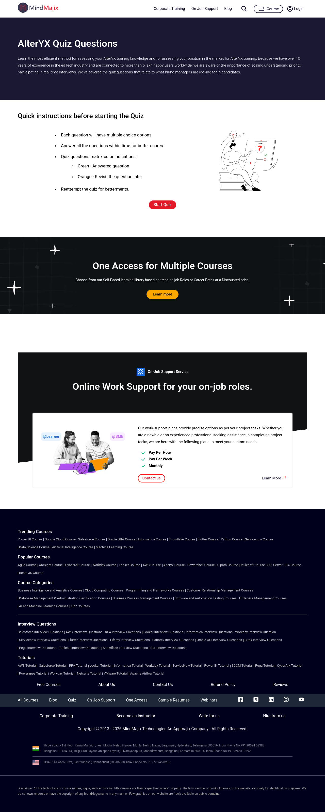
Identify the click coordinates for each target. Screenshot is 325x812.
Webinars (208, 700)
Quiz (72, 700)
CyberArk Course (77, 565)
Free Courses (49, 684)
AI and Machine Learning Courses (43, 606)
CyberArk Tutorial (289, 665)
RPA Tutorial (78, 665)
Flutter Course (208, 539)
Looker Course (129, 565)
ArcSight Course (50, 565)
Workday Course (104, 565)
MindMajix (132, 728)
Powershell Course (201, 565)
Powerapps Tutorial (33, 673)
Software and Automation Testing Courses (206, 598)
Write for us (209, 715)
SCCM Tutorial (242, 665)
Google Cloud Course (60, 539)
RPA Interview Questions (123, 632)
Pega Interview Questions (37, 648)
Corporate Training (169, 8)
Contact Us (163, 684)
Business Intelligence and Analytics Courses (50, 590)
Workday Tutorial (157, 665)
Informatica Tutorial (128, 665)
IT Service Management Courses (263, 598)
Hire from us (274, 715)
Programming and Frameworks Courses (155, 590)
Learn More (274, 477)
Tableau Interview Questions (79, 648)
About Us (107, 684)
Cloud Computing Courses (104, 590)
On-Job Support (204, 8)
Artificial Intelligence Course (72, 547)
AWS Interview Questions (84, 632)
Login (298, 8)
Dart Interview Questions (168, 648)
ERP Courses (80, 606)
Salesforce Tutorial (53, 665)
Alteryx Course (174, 565)
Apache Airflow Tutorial (147, 673)
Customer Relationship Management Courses (220, 590)
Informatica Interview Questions (209, 632)
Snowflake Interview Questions (125, 648)
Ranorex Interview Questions (173, 640)
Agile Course (27, 565)
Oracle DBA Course (122, 539)
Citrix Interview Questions (263, 640)
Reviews (280, 684)
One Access (136, 700)
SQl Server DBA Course (284, 565)
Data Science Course (34, 547)
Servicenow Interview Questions (42, 640)
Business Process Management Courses (142, 598)
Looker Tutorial (100, 665)
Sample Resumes (174, 700)
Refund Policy (223, 684)
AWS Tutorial (27, 665)
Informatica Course (152, 539)
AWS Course (152, 565)
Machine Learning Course (114, 547)
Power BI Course (30, 539)
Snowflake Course (182, 539)
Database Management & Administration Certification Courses (64, 598)
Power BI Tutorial (216, 665)
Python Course (231, 539)
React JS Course (31, 573)
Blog (228, 8)
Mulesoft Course (252, 565)
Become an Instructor (135, 715)
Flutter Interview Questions (88, 640)
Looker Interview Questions (163, 632)
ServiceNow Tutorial (187, 665)
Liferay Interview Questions (130, 640)
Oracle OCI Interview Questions (219, 640)
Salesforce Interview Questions (40, 632)
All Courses (28, 700)
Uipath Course (227, 565)
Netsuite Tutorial (89, 673)
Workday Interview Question (255, 632)
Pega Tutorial (264, 665)
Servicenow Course (259, 539)
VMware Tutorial (115, 673)
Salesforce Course (91, 539)
